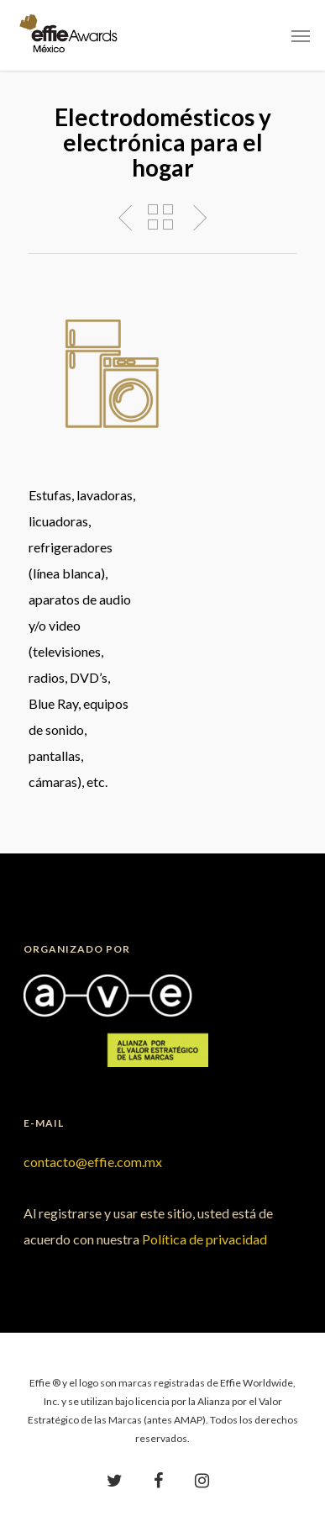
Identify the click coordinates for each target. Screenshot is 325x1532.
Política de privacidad (204, 1239)
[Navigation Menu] (300, 35)
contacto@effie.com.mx (93, 1162)
